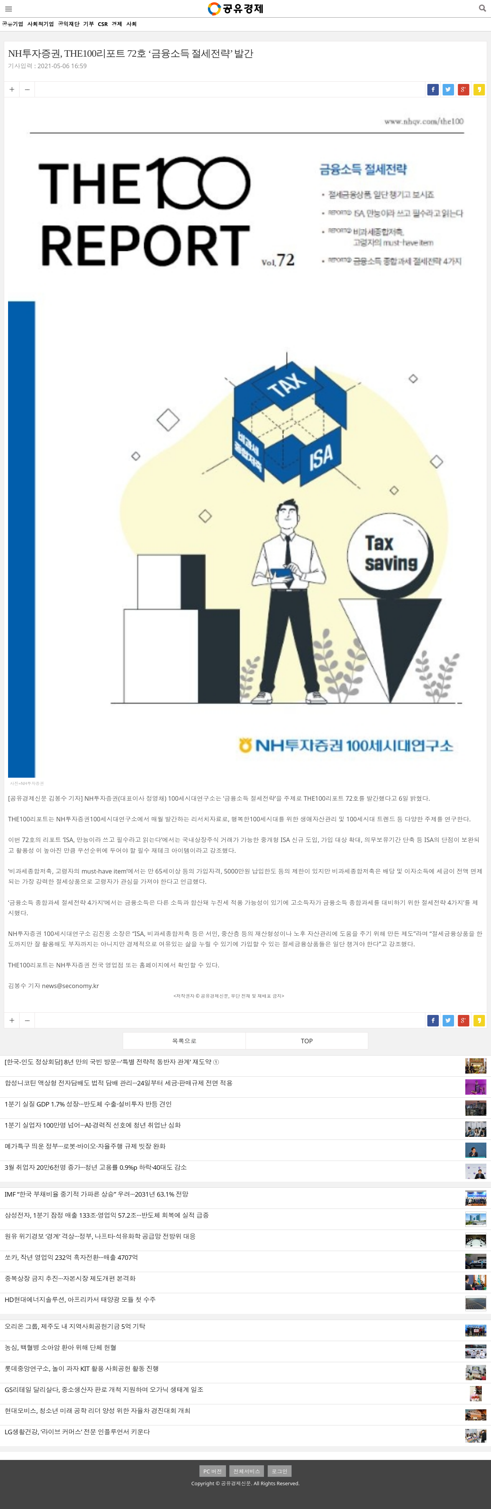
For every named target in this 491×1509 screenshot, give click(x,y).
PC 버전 (212, 1471)
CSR (103, 24)
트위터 (448, 89)
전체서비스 (246, 1471)
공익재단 (68, 24)
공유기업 (12, 24)
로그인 (280, 1471)
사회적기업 (40, 24)
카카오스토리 (479, 89)
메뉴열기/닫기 (8, 9)
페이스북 (433, 89)
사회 (131, 24)
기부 (88, 24)
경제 (117, 24)
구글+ (463, 89)
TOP (307, 1041)
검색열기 (482, 8)
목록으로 (184, 1041)
